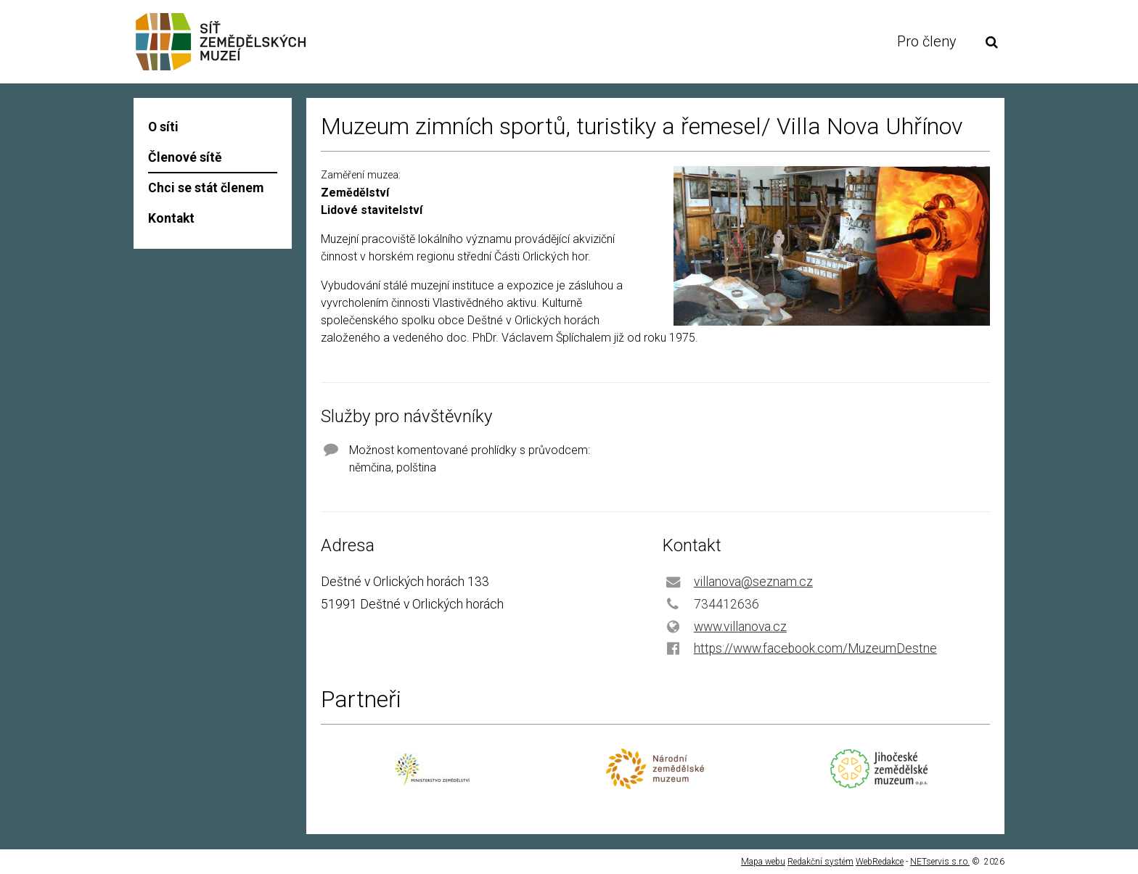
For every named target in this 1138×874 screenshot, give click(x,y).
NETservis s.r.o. (940, 862)
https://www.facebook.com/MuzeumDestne (815, 648)
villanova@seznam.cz (753, 581)
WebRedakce (880, 862)
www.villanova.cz (740, 626)
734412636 (726, 604)
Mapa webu (763, 862)
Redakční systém (820, 862)
